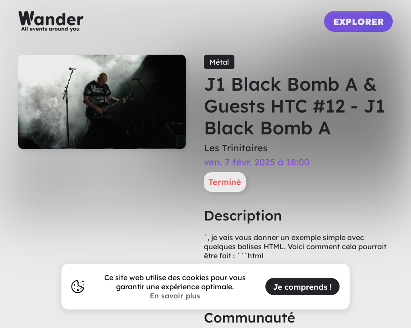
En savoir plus (175, 295)
